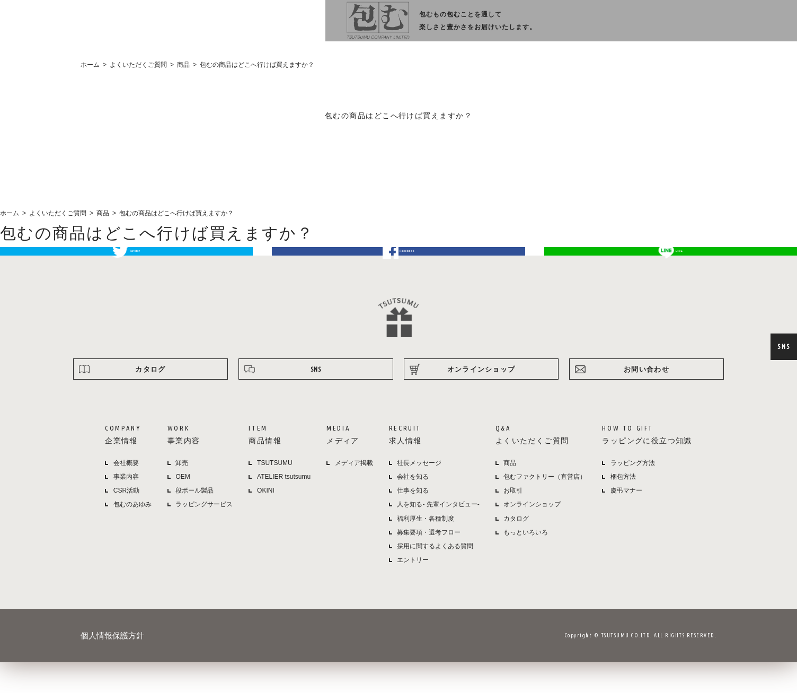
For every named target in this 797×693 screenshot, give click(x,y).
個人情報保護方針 (112, 666)
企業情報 (339, 27)
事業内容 (390, 27)
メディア (485, 27)
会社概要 (126, 493)
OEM (182, 507)
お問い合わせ (646, 399)
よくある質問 (590, 27)
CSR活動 (126, 521)
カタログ (150, 399)
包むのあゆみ (132, 535)
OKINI (265, 521)
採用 (534, 27)
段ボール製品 (194, 521)
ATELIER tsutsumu (284, 507)
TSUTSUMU (275, 493)
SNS (783, 346)
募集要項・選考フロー (429, 563)
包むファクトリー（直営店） (544, 507)
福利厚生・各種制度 (425, 549)
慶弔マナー (626, 521)
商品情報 (437, 27)
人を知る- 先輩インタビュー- (438, 535)
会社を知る (413, 507)
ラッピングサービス (204, 535)
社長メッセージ (419, 493)
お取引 (513, 521)
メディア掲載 (354, 493)
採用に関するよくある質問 (435, 577)
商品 (509, 493)
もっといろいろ (525, 563)
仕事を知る (413, 521)
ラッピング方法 (655, 27)
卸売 (181, 493)
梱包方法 (623, 507)
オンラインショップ (729, 27)
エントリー (413, 590)
